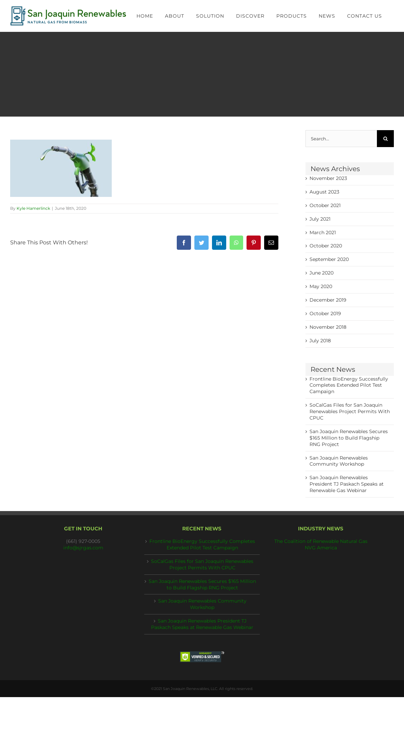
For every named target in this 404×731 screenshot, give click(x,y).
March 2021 (323, 232)
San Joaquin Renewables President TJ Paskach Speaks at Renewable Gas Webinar (347, 484)
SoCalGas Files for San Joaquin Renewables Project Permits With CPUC (350, 411)
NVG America (321, 547)
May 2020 (321, 286)
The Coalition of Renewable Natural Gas (320, 541)
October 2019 (325, 313)
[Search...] (341, 138)
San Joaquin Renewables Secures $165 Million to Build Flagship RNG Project (349, 438)
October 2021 (325, 205)
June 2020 (322, 273)
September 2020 (329, 259)
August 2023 (324, 192)
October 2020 (326, 245)
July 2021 (320, 219)
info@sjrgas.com (83, 547)
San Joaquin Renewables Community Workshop (202, 604)
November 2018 (328, 327)
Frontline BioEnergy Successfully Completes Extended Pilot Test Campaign (349, 385)
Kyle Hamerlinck (33, 208)
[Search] (385, 138)
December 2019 (328, 300)
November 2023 (328, 178)
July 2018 (320, 340)
